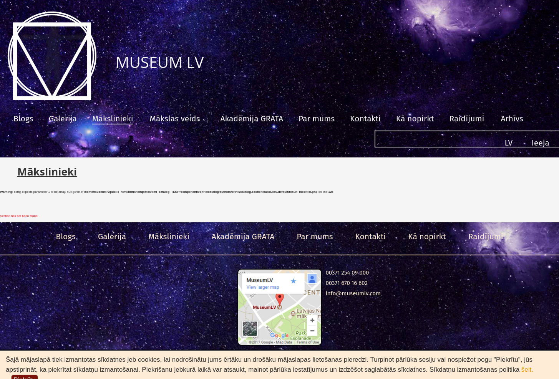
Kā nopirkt (415, 119)
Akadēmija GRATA (251, 119)
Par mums (317, 119)
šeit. (527, 369)
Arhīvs (512, 119)
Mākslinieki (112, 119)
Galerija (63, 119)
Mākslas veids (175, 119)
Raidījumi (466, 119)
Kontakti (365, 119)
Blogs (23, 119)
